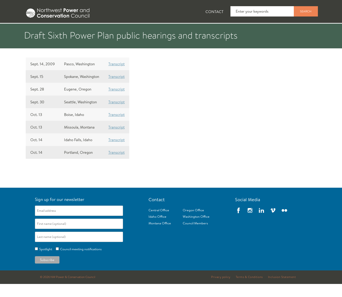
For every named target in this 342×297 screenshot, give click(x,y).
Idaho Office (157, 229)
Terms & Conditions (249, 290)
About (37, 30)
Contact (214, 11)
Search (305, 11)
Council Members (195, 236)
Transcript (116, 77)
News (64, 30)
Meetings (188, 30)
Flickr (284, 223)
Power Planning (148, 30)
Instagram (250, 223)
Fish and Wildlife (101, 30)
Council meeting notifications (80, 262)
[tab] (33, 30)
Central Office (159, 223)
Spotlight (45, 262)
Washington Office (196, 229)
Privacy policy (220, 290)
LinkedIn (261, 223)
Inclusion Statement (282, 290)
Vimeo (272, 223)
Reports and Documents (235, 30)
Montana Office (160, 236)
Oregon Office (193, 223)
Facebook (238, 223)
